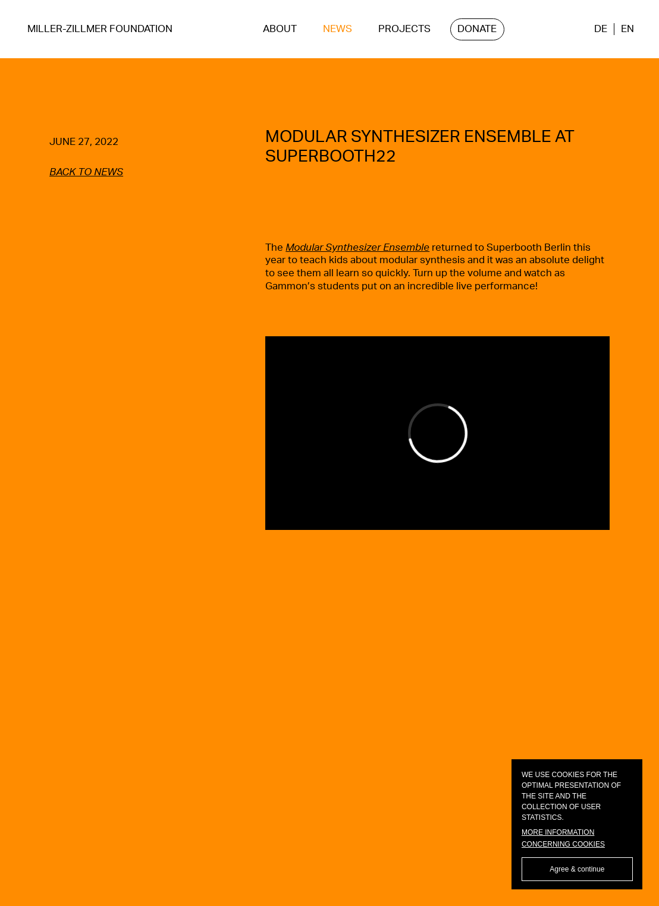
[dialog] (576, 824)
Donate (477, 29)
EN (627, 29)
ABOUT (280, 29)
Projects (404, 29)
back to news (86, 172)
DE (600, 29)
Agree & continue (577, 869)
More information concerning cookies (563, 838)
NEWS (337, 29)
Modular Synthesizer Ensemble (357, 247)
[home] (99, 29)
